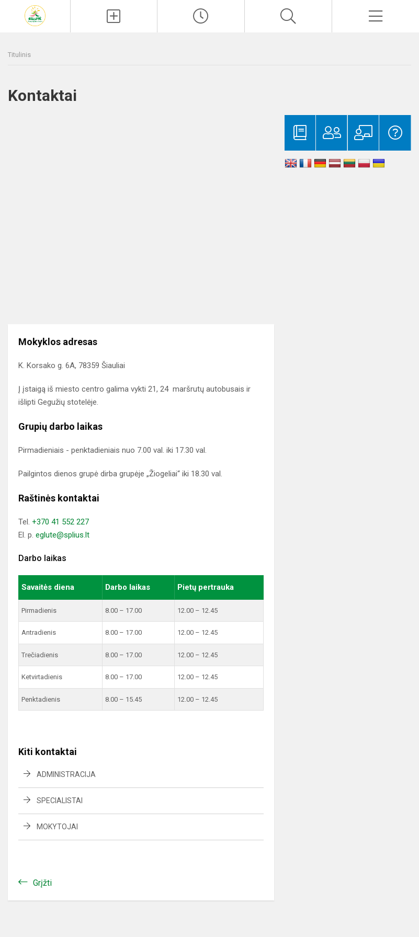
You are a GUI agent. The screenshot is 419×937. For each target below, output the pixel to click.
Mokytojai (57, 826)
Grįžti (42, 883)
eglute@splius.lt (62, 535)
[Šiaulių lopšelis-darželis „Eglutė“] (35, 15)
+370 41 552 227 (60, 522)
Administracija (66, 774)
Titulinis (19, 55)
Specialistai (60, 800)
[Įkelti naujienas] (114, 16)
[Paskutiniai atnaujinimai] (200, 16)
